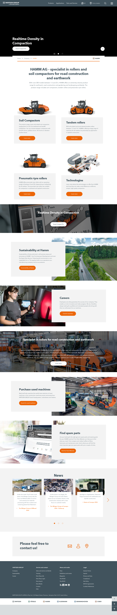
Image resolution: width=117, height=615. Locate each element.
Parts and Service (71, 3)
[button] (103, 49)
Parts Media (39, 584)
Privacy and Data (87, 576)
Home (19, 58)
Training (38, 573)
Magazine (62, 576)
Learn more (27, 138)
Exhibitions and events (66, 573)
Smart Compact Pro (21, 49)
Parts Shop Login (40, 578)
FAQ (37, 589)
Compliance (86, 578)
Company (26, 58)
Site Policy (86, 581)
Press (61, 571)
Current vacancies (68, 313)
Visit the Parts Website (68, 451)
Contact (38, 586)
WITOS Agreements (88, 584)
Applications (60, 3)
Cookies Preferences (88, 586)
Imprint (85, 573)
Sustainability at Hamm (27, 268)
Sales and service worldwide (43, 571)
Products (51, 3)
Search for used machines (28, 403)
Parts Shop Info (40, 576)
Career (14, 576)
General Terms (87, 571)
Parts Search (39, 581)
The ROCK (62, 581)
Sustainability (16, 573)
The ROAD (62, 578)
